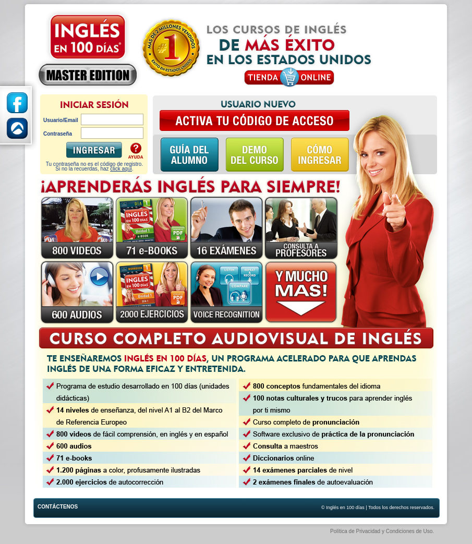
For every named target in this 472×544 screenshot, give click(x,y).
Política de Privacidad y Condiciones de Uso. (382, 531)
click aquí (121, 169)
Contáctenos (47, 507)
